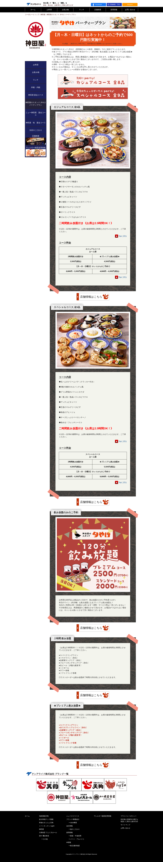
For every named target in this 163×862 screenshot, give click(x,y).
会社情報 (69, 826)
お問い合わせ (130, 10)
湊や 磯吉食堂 (44, 836)
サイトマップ (125, 825)
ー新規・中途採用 (75, 836)
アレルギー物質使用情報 (36, 151)
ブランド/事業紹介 (72, 819)
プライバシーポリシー (129, 816)
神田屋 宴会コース (35, 95)
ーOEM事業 (73, 823)
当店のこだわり (35, 130)
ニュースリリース (72, 816)
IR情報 (68, 842)
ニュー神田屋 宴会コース (36, 114)
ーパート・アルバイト (76, 839)
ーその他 (44, 839)
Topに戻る (122, 236)
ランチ (81, 10)
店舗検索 (97, 10)
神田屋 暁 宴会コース (36, 123)
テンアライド (33, 3)
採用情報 (113, 10)
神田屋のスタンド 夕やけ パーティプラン (35, 103)
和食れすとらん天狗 (46, 823)
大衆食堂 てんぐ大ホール (48, 832)
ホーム (33, 10)
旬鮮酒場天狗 (44, 816)
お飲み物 (65, 10)
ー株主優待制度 (74, 846)
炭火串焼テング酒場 (46, 819)
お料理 (49, 10)
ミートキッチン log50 (46, 826)
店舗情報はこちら (91, 296)
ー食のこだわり (74, 829)
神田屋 (41, 829)
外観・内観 (35, 87)
